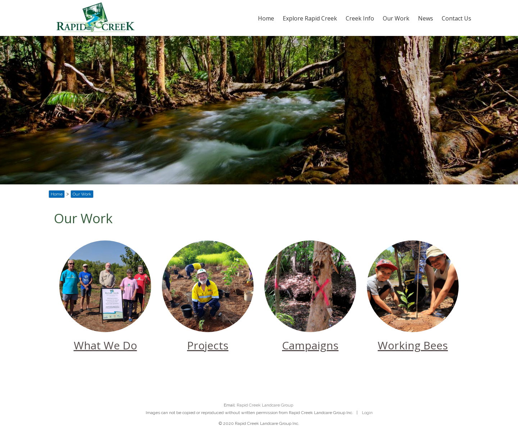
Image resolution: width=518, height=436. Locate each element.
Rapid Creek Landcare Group (265, 405)
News (425, 18)
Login (367, 412)
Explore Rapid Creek (310, 18)
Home (266, 18)
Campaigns (310, 345)
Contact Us (456, 18)
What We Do (105, 345)
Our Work (396, 18)
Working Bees (413, 345)
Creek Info (360, 18)
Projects (207, 345)
